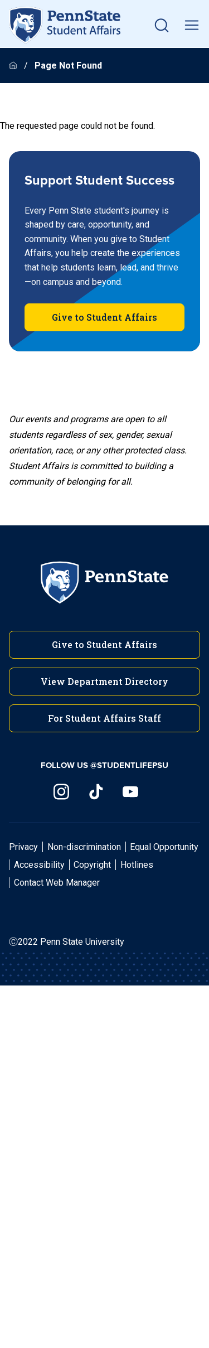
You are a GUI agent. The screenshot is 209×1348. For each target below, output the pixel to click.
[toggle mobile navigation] (191, 25)
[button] (161, 25)
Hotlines (136, 864)
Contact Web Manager (57, 882)
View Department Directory (104, 681)
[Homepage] (14, 65)
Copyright (92, 864)
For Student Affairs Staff (104, 718)
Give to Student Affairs (104, 317)
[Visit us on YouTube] (130, 792)
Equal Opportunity (164, 847)
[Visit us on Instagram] (61, 792)
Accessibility (39, 864)
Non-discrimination (84, 847)
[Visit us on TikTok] (96, 792)
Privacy (23, 847)
